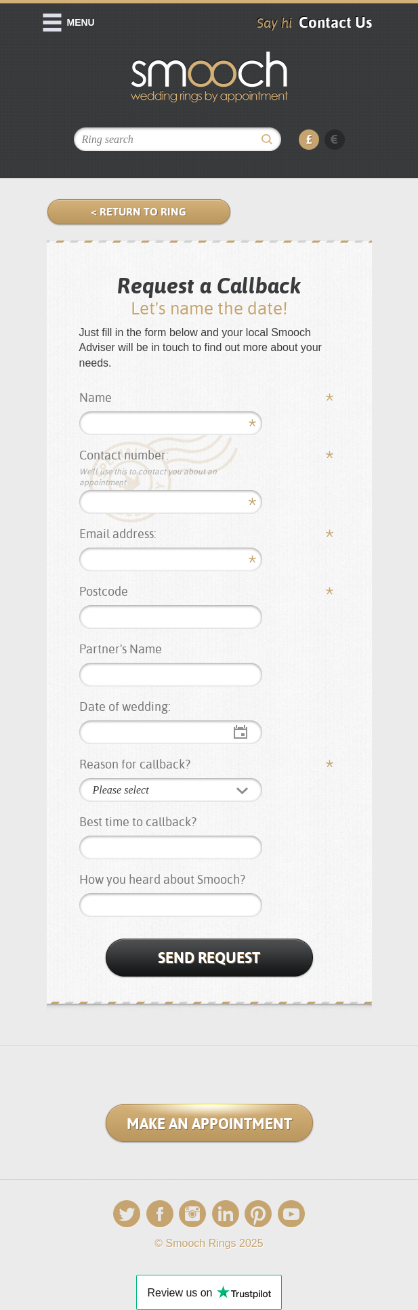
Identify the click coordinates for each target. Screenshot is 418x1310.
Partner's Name (120, 649)
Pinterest (258, 1214)
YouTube (291, 1214)
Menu (81, 22)
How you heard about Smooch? (162, 879)
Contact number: (171, 468)
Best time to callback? (137, 822)
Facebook (159, 1214)
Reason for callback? (134, 764)
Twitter (126, 1214)
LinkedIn (225, 1214)
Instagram (192, 1214)
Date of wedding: (125, 706)
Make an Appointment (209, 1123)
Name (95, 397)
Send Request (209, 957)
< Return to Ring (138, 211)
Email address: (117, 534)
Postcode (103, 591)
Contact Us (335, 22)
